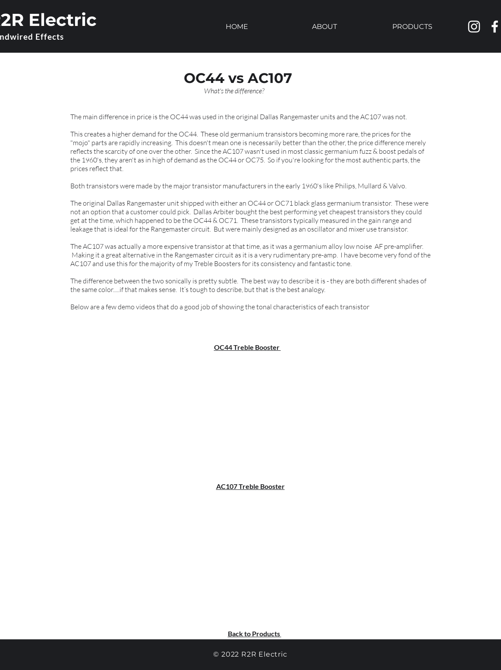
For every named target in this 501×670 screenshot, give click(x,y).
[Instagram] (474, 27)
